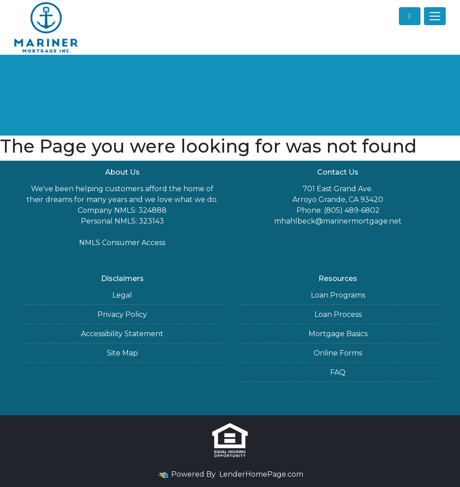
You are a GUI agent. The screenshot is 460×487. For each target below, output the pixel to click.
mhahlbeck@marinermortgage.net (338, 221)
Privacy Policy (122, 314)
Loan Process (338, 314)
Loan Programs (338, 295)
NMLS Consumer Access (122, 242)
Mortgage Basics (338, 333)
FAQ (337, 372)
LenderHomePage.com (261, 474)
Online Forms (338, 353)
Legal (122, 295)
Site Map (122, 353)
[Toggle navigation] (435, 16)
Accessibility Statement (122, 333)
